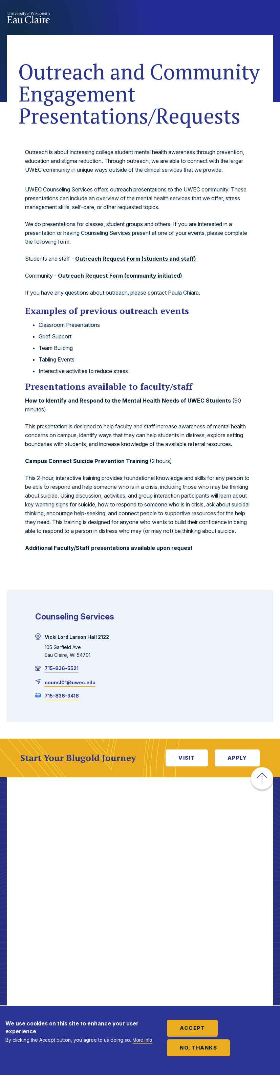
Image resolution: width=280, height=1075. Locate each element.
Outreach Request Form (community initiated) (120, 275)
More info (142, 1040)
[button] (262, 778)
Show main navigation (266, 18)
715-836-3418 (62, 696)
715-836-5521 (62, 668)
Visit (186, 758)
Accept (192, 1028)
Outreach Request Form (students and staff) (135, 258)
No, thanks (198, 1047)
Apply (237, 758)
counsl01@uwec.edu (70, 682)
